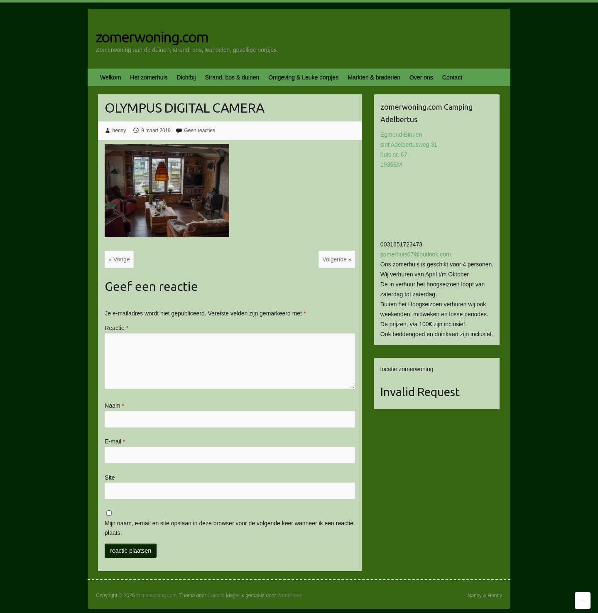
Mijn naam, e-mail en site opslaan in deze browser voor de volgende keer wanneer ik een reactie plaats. (229, 528)
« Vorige (119, 259)
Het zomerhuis (148, 77)
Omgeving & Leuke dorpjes (303, 77)
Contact (452, 77)
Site (110, 477)
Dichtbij (186, 77)
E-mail (115, 441)
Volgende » (336, 259)
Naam (114, 405)
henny (119, 130)
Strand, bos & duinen (232, 77)
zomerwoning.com (152, 36)
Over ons (421, 77)
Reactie (116, 328)
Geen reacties (199, 130)
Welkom (110, 77)
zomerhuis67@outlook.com (415, 254)
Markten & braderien (374, 77)
